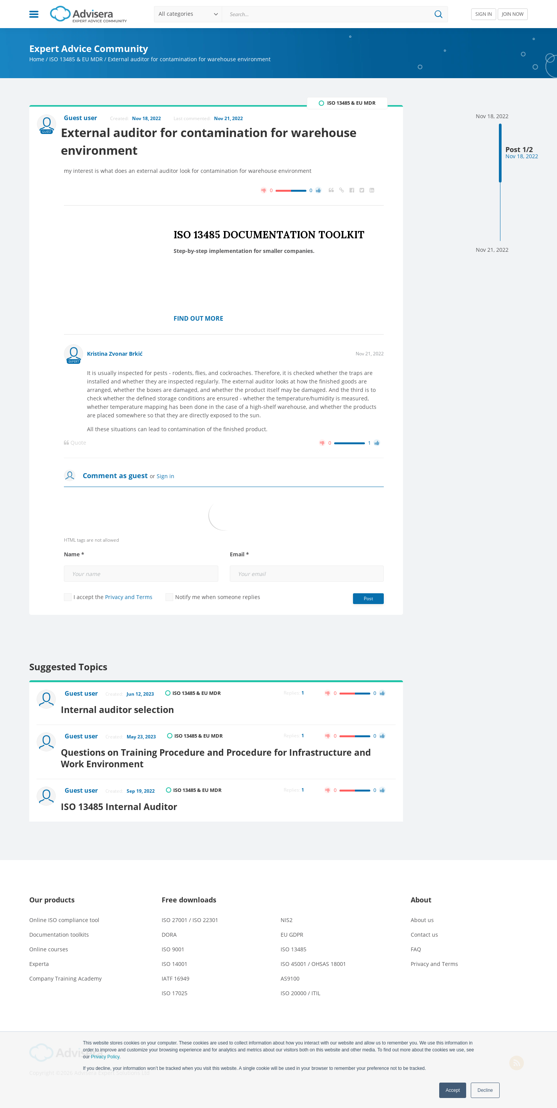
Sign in (165, 477)
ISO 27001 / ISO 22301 (190, 914)
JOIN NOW (513, 14)
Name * (74, 555)
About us (422, 914)
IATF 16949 (175, 973)
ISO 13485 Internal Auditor (126, 801)
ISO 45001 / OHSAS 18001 (313, 958)
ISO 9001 (173, 943)
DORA (169, 929)
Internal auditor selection (124, 708)
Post (368, 600)
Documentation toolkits (59, 929)
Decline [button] (485, 1090)
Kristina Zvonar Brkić (114, 355)
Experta (39, 958)
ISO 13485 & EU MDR (76, 59)
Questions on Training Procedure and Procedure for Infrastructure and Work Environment (228, 755)
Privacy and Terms (128, 598)
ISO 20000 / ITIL (300, 987)
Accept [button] (453, 1090)
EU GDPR (292, 929)
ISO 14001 (174, 958)
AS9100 (290, 973)
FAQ (416, 943)
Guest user (82, 695)
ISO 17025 (174, 987)
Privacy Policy (105, 1056)
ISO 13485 (293, 943)
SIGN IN (483, 14)
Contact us (424, 929)
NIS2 (287, 914)
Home (36, 59)
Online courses (48, 943)
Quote (75, 444)
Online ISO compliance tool (64, 914)
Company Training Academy (65, 973)
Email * (239, 555)
